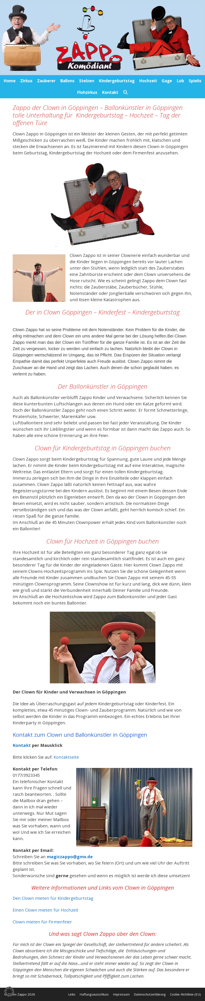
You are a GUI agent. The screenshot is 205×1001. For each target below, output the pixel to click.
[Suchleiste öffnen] (125, 92)
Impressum (121, 994)
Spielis (195, 81)
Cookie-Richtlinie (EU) (185, 994)
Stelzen (86, 81)
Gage (167, 81)
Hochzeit (148, 81)
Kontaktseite (66, 757)
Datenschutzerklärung (150, 994)
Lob (180, 81)
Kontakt (110, 92)
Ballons (67, 81)
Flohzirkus (87, 92)
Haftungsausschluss (94, 994)
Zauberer (46, 81)
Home (10, 81)
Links (71, 994)
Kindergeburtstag (116, 81)
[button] (9, 991)
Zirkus (26, 81)
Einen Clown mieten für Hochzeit (45, 910)
